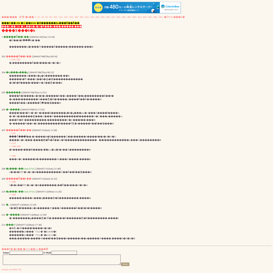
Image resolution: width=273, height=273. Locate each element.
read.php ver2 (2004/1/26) (11, 269)
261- (98, 17)
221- (87, 17)
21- (39, 17)
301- (108, 17)
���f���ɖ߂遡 (13, 17)
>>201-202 (14, 59)
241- (92, 17)
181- (77, 17)
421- (140, 17)
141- (66, 17)
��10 (34, 249)
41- (43, 17)
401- (134, 17)
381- (129, 17)
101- (55, 17)
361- (124, 17)
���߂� (7, 249)
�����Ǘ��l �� (18, 56)
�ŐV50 (168, 17)
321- (113, 17)
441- (145, 17)
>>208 (12, 181)
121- (61, 17)
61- (47, 17)
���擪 (43, 249)
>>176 (12, 143)
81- (51, 17)
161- (71, 17)
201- (82, 17)
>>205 (12, 133)
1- (36, 17)
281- (103, 17)
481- (155, 17)
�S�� (29, 17)
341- (119, 17)
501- (161, 17)
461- (150, 17)
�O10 (26, 249)
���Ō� (179, 17)
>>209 (12, 194)
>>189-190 (14, 146)
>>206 (12, 155)
